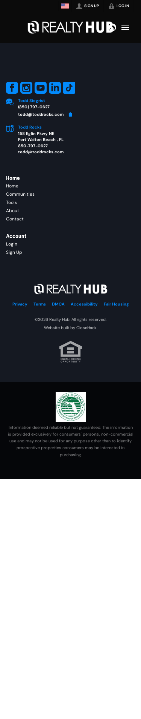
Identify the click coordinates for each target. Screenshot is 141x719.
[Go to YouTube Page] (41, 88)
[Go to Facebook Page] (12, 88)
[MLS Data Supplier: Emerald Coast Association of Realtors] (71, 406)
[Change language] (65, 6)
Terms (39, 304)
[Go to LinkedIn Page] (55, 88)
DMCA (58, 304)
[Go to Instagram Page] (26, 88)
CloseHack (86, 327)
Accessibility (84, 304)
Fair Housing (116, 304)
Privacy (19, 304)
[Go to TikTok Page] (69, 88)
